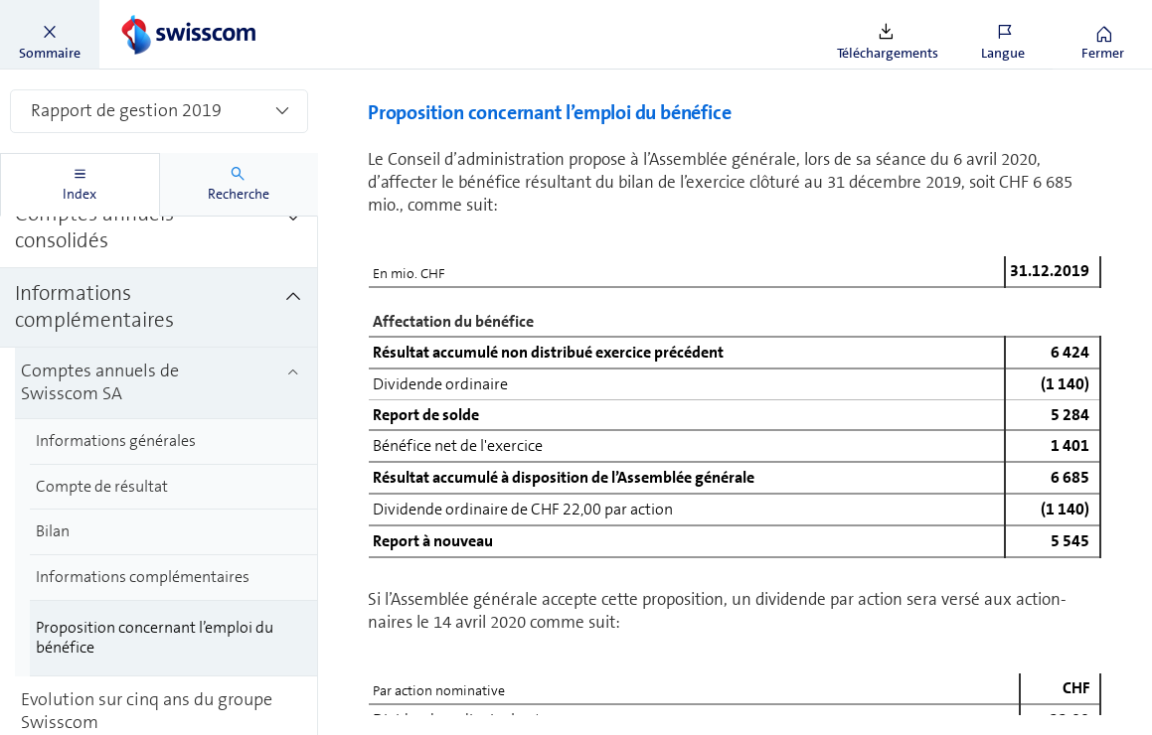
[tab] (80, 185)
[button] (49, 35)
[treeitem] (166, 271)
